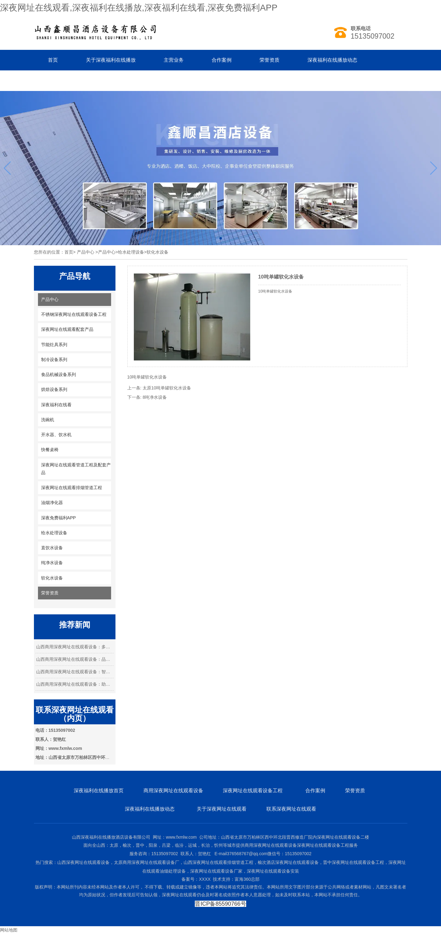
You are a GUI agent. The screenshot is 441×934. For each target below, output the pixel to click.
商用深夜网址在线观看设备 (173, 790)
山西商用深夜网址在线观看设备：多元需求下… (74, 646)
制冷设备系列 (54, 359)
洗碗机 (47, 419)
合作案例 (222, 60)
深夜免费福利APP (58, 517)
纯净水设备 (52, 562)
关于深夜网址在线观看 (221, 809)
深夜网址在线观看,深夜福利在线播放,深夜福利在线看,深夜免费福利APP (138, 7)
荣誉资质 (269, 60)
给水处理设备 (131, 252)
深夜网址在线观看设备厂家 (216, 871)
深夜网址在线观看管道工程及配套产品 (76, 468)
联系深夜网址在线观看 (291, 809)
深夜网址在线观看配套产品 (67, 329)
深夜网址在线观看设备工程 (253, 790)
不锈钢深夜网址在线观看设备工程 (73, 314)
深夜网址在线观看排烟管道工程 (71, 487)
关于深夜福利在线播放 (111, 60)
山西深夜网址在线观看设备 (83, 862)
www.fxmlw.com (181, 837)
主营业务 (174, 60)
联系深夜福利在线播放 (73, 80)
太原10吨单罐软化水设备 (167, 387)
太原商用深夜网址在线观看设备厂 (146, 862)
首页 (53, 60)
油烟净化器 (52, 502)
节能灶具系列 (54, 344)
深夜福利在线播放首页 (99, 790)
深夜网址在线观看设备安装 (273, 871)
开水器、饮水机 (56, 434)
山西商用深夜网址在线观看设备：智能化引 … (74, 671)
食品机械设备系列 (58, 374)
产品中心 (85, 252)
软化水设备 (52, 577)
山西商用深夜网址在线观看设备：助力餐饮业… (74, 684)
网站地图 (8, 929)
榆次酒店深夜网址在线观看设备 (288, 862)
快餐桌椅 (50, 449)
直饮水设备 (52, 547)
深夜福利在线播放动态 (332, 60)
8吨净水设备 (155, 397)
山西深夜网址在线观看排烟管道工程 (218, 862)
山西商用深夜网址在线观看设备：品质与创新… (74, 659)
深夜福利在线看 (56, 404)
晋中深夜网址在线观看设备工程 (353, 862)
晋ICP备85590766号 (220, 904)
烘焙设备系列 (54, 389)
